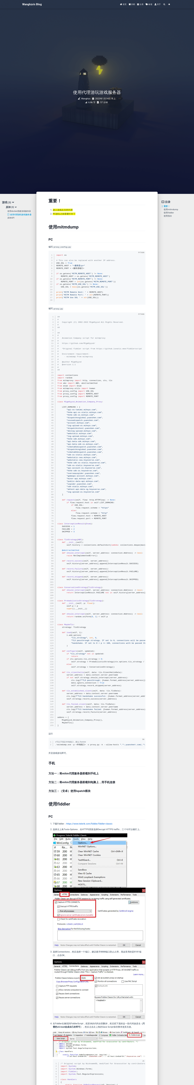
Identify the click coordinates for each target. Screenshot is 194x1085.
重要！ (167, 206)
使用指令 (168, 216)
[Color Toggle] (169, 4)
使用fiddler (169, 213)
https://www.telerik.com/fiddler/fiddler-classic (89, 823)
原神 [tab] (11, 207)
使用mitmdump (171, 209)
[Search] (164, 4)
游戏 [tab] (8, 202)
